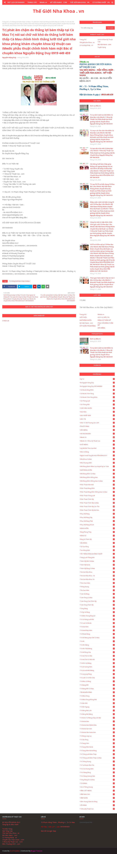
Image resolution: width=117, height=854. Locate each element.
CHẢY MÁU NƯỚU (97, 408)
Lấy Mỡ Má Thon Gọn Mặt (97, 448)
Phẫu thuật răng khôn (97, 488)
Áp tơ (97, 379)
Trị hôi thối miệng (97, 649)
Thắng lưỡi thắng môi (97, 557)
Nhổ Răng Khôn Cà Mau (97, 474)
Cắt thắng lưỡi (97, 401)
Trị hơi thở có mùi (97, 656)
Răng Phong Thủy (97, 532)
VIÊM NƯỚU (97, 798)
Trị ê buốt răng (97, 634)
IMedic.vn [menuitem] (43, 2)
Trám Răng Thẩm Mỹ (97, 605)
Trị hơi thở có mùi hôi (97, 659)
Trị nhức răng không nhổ (97, 700)
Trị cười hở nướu (97, 623)
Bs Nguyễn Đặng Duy (97, 383)
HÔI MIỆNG (101, 328)
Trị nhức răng (97, 696)
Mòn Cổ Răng (97, 452)
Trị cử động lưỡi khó (97, 619)
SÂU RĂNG (97, 543)
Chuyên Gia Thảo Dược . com (13, 840)
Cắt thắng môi (97, 404)
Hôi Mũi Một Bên (97, 434)
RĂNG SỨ (97, 536)
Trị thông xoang (97, 761)
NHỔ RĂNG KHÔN (86, 320)
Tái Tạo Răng (97, 547)
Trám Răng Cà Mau (97, 598)
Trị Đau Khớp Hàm (97, 630)
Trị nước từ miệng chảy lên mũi (97, 718)
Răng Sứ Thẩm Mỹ (97, 539)
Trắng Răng (97, 608)
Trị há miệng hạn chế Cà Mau (97, 638)
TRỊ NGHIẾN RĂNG (97, 692)
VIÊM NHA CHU (97, 794)
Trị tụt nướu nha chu (97, 765)
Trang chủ (5, 22)
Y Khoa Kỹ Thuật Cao (97, 809)
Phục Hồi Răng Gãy (97, 517)
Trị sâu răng (97, 740)
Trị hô (97, 641)
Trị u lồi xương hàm (97, 769)
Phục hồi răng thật (97, 521)
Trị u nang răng (97, 772)
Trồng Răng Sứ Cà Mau (97, 780)
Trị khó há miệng (97, 663)
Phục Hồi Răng (97, 514)
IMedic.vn (101, 314)
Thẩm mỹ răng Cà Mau (97, 568)
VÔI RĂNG (97, 805)
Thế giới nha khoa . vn (87, 42)
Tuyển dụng (102, 47)
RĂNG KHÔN (97, 528)
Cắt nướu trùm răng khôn (97, 397)
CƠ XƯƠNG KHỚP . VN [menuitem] (101, 2)
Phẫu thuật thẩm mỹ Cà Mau (97, 503)
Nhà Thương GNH (97, 463)
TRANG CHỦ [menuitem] (32, 2)
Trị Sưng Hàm (97, 743)
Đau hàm (97, 412)
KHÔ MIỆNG (97, 445)
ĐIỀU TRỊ (97, 419)
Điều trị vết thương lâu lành (97, 423)
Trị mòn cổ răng (97, 681)
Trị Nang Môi (97, 685)
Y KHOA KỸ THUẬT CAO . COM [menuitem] (72, 7)
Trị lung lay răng (97, 674)
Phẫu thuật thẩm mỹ (97, 499)
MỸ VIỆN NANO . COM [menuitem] (58, 2)
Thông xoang (97, 587)
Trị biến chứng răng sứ (97, 616)
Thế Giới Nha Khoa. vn (97, 579)
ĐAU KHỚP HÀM (97, 415)
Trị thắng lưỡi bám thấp (97, 754)
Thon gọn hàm (97, 583)
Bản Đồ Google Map (48, 831)
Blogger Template (36, 851)
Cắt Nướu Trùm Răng (97, 394)
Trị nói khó (97, 703)
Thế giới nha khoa (97, 572)
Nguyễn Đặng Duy (9, 57)
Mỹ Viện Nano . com (104, 44)
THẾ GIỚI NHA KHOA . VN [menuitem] (79, 2)
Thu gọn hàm (97, 590)
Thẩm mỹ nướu (97, 565)
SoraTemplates (15, 851)
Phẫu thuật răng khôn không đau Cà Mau (97, 492)
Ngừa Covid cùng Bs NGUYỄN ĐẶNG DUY (97, 455)
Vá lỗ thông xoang (97, 787)
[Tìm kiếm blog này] (93, 28)
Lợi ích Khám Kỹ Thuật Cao (105, 40)
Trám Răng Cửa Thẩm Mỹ (97, 601)
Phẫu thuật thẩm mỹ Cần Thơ (97, 506)
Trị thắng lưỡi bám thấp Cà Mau (20, 22)
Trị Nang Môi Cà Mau (97, 689)
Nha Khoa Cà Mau (97, 459)
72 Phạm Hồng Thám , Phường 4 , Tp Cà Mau (58, 822)
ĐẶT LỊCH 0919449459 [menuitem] (16, 2)
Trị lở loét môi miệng (97, 670)
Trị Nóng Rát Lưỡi (97, 710)
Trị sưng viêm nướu (97, 747)
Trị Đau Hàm (97, 627)
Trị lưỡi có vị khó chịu (97, 678)
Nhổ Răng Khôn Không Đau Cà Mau (97, 481)
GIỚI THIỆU (83, 317)
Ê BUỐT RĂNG (97, 426)
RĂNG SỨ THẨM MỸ (104, 320)
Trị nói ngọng (97, 707)
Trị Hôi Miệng (97, 645)
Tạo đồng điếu (97, 550)
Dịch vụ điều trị (95, 106)
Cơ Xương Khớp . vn (86, 45)
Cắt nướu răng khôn (97, 390)
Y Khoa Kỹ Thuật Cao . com (12, 842)
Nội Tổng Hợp (7, 831)
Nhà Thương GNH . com (11, 844)
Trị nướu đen (97, 721)
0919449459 (64, 827)
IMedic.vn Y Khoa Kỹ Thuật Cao (97, 441)
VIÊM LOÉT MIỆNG (97, 791)
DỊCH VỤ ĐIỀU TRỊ (103, 317)
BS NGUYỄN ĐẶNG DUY (11, 822)
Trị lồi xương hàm (97, 667)
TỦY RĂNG (97, 783)
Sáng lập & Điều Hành (10, 824)
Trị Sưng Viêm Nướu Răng (97, 751)
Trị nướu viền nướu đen (97, 732)
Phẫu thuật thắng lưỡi (97, 496)
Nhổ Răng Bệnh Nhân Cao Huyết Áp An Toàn (97, 466)
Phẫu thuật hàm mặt (97, 485)
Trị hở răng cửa (97, 652)
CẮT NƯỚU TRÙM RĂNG (88, 326)
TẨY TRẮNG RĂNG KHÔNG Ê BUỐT (97, 554)
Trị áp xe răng (97, 612)
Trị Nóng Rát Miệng (97, 714)
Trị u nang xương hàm (97, 776)
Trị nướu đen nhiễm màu (97, 725)
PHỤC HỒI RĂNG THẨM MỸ (105, 324)
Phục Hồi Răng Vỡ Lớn (97, 525)
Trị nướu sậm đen (97, 729)
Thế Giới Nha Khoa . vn (58, 11)
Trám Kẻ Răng (97, 594)
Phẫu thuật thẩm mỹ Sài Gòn (97, 510)
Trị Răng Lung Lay (97, 736)
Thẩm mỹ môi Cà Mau (97, 561)
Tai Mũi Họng (7, 829)
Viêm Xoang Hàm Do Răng (97, 802)
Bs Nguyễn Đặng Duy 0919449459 (97, 386)
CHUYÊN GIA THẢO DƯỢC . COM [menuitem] (45, 7)
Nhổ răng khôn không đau (97, 477)
